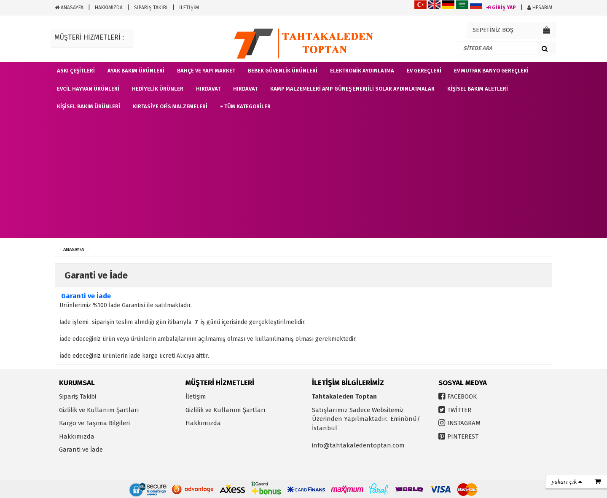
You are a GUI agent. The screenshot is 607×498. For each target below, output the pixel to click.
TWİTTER (459, 410)
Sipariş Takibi (77, 396)
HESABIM (539, 8)
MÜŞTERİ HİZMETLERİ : (89, 37)
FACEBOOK (462, 396)
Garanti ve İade (81, 449)
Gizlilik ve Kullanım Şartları (99, 410)
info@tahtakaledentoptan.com (358, 445)
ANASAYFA (69, 8)
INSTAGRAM (464, 423)
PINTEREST (462, 436)
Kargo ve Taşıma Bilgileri (94, 423)
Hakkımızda (76, 436)
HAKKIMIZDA (109, 8)
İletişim (195, 396)
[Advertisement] (303, 179)
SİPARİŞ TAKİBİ (151, 8)
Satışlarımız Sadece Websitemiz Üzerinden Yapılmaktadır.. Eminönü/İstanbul (366, 419)
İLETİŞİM (189, 8)
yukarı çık (567, 481)
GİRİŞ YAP (501, 8)
